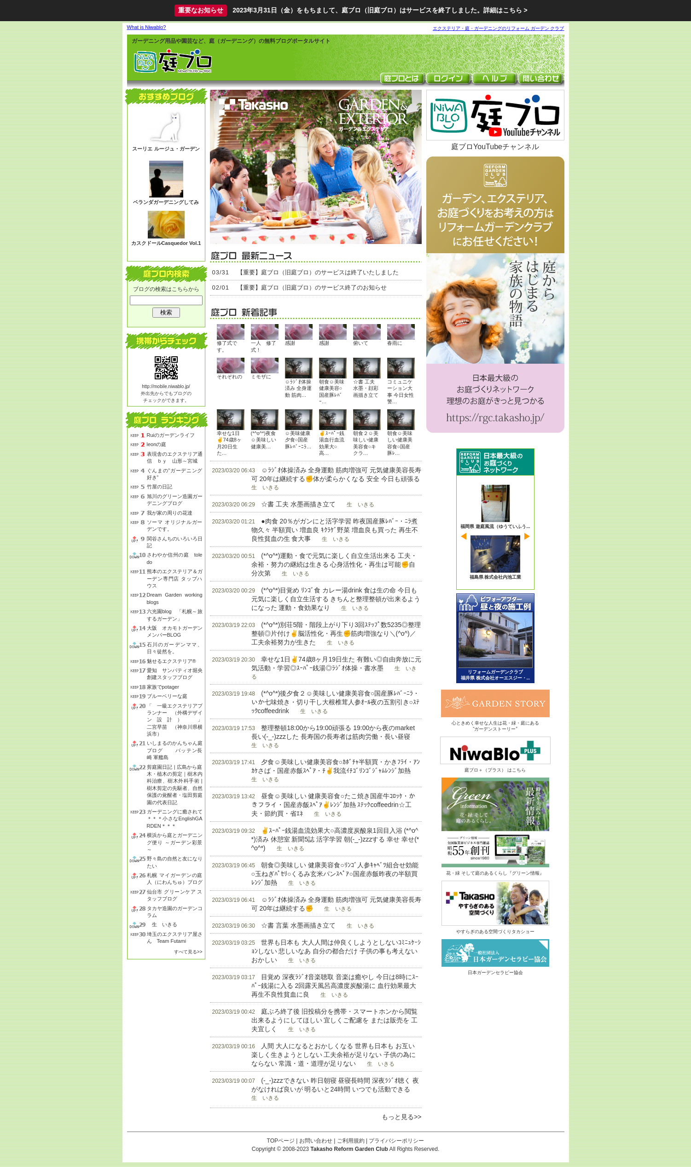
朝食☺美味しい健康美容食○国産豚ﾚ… (399, 443)
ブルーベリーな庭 (167, 696)
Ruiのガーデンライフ (171, 435)
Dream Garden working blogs (175, 598)
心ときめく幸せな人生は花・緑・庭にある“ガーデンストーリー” (495, 723)
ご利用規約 (351, 1141)
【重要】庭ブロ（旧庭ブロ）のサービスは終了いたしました (318, 272)
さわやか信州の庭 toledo (175, 558)
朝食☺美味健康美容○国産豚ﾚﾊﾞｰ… (331, 391)
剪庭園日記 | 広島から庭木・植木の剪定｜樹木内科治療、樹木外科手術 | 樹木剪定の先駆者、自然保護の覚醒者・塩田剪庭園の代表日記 (175, 784)
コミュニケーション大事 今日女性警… (400, 391)
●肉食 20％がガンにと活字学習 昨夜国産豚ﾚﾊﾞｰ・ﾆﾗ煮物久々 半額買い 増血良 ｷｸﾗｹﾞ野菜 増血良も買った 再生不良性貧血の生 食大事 (334, 529)
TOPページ (281, 1141)
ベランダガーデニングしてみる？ (166, 205)
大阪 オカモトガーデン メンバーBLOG (175, 631)
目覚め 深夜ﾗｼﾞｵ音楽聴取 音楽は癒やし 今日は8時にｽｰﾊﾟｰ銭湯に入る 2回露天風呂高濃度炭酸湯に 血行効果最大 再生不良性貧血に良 (334, 985)
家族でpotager (163, 687)
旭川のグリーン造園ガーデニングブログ (175, 500)
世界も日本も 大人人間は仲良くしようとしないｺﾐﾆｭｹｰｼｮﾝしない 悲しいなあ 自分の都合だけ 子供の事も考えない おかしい (336, 951)
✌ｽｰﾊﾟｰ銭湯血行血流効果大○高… (331, 443)
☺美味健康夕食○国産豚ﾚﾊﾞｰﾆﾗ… (298, 439)
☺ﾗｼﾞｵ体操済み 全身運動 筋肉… (298, 388)
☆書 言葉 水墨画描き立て (298, 925)
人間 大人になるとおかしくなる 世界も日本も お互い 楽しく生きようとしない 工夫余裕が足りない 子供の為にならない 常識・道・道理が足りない (333, 1054)
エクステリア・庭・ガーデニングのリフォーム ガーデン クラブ (498, 28)
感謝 (290, 343)
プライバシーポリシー (396, 1141)
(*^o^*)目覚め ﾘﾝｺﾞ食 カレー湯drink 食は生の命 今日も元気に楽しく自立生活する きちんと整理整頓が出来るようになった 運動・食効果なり (336, 598)
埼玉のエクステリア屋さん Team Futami (175, 937)
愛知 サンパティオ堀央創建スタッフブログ (175, 674)
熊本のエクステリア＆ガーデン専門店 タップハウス (175, 578)
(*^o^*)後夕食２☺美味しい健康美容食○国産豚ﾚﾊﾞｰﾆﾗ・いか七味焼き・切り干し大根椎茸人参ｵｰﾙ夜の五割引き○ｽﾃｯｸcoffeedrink (335, 702)
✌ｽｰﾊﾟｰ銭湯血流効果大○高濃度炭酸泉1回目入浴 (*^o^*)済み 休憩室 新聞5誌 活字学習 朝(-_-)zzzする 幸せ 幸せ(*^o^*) (335, 839)
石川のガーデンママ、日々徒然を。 (175, 648)
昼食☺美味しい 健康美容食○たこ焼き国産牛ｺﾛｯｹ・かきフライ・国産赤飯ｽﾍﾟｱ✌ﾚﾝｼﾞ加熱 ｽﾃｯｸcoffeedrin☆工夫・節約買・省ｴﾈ (333, 804)
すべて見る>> (188, 951)
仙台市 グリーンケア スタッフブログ (175, 895)
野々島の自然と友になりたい (175, 862)
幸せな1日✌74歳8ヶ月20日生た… (229, 443)
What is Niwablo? (146, 27)
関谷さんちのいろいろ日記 (175, 542)
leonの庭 (157, 444)
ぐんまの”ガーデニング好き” (175, 474)
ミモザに (261, 376)
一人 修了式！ (263, 346)
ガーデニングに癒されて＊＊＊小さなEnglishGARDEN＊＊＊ (175, 819)
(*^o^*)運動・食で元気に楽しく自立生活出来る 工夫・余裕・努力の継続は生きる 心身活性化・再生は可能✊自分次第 (334, 564)
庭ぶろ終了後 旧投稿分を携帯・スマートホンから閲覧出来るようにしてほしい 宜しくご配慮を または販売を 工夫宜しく (334, 1020)
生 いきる (162, 924)
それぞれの (229, 376)
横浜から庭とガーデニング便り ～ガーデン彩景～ (175, 842)
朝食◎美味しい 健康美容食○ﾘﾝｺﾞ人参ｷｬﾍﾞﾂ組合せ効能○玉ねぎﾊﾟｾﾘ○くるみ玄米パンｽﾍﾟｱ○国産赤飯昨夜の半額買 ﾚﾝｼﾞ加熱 (334, 873)
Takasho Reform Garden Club (349, 1149)
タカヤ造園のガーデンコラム (175, 912)
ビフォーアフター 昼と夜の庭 (495, 638)
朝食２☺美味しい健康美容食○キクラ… (365, 443)
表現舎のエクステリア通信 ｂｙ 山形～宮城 (175, 457)
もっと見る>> (401, 1117)
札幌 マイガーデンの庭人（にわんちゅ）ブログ (175, 878)
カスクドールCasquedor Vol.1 (166, 243)
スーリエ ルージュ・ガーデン (165, 148)
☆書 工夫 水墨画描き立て (298, 504)
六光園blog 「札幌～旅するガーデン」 (175, 615)
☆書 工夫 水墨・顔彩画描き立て (365, 388)
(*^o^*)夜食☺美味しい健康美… (263, 439)
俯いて (360, 343)
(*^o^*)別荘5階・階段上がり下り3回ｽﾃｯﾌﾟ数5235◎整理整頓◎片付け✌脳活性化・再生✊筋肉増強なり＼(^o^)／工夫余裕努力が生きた (336, 633)
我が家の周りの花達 (169, 513)
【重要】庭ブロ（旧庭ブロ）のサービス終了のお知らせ (312, 287)
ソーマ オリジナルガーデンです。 (175, 525)
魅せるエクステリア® (171, 661)
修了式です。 (227, 346)
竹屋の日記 (159, 486)
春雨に (394, 343)
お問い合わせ (315, 1141)
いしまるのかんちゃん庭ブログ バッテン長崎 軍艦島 (175, 750)
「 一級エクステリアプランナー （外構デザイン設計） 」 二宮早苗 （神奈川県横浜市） (175, 720)
